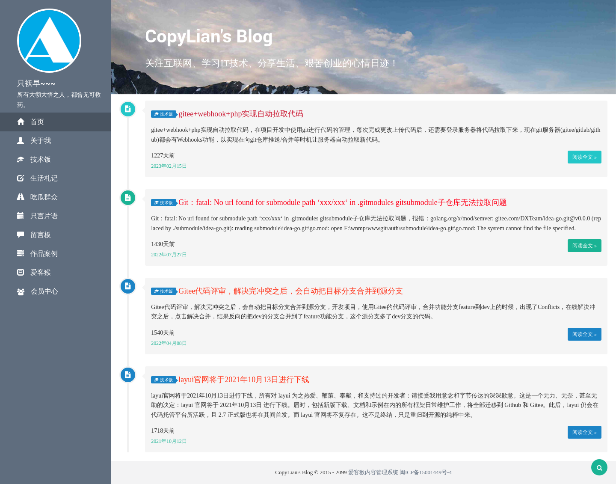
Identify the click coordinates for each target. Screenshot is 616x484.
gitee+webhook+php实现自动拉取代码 (240, 114)
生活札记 (37, 178)
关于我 (34, 140)
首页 (30, 121)
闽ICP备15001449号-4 (426, 472)
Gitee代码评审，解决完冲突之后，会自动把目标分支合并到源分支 (290, 291)
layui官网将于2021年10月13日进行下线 (243, 379)
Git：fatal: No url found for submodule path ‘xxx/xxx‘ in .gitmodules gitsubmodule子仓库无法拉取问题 (342, 202)
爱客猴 (34, 272)
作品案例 (37, 253)
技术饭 (34, 159)
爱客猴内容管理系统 (373, 472)
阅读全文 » (584, 157)
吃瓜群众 (37, 197)
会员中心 (37, 291)
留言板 (34, 234)
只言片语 (37, 216)
